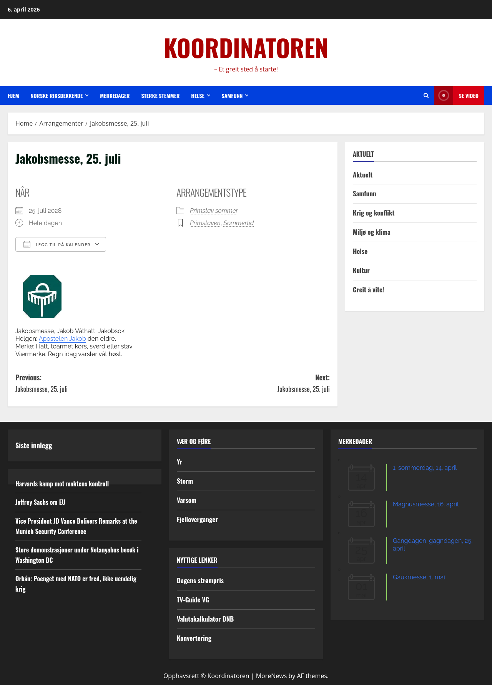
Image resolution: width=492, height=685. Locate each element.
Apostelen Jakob (62, 338)
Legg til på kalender (56, 244)
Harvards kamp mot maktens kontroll (62, 483)
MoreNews (271, 676)
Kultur (361, 270)
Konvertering (194, 638)
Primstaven (205, 223)
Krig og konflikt (373, 212)
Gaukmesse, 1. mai (419, 577)
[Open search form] (426, 95)
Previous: (94, 383)
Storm (185, 481)
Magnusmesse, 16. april (426, 504)
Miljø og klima (372, 232)
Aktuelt (362, 174)
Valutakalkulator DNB (205, 619)
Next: (251, 383)
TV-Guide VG (193, 599)
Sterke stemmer (160, 95)
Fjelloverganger (197, 519)
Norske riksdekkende (57, 95)
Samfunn (232, 95)
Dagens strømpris (200, 580)
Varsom (186, 500)
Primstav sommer (214, 210)
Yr (179, 461)
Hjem (13, 95)
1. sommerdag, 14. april (425, 467)
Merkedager (115, 95)
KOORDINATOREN (246, 47)
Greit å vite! (368, 289)
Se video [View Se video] (456, 95)
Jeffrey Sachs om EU (40, 502)
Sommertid (239, 223)
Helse (197, 95)
